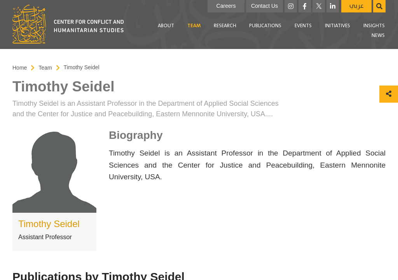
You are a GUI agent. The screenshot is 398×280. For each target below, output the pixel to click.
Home (19, 68)
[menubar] (258, 31)
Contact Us (264, 6)
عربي (356, 6)
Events (303, 26)
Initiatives (337, 26)
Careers (226, 6)
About (166, 26)
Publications (265, 26)
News (378, 36)
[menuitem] (166, 26)
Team (194, 26)
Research (225, 26)
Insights (374, 26)
